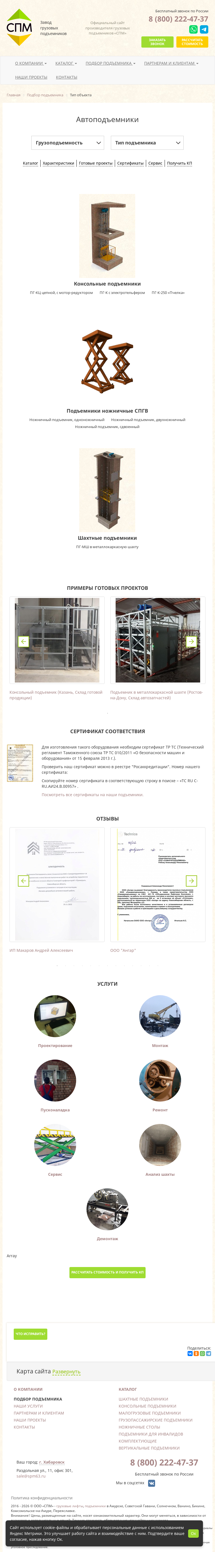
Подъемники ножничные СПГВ (107, 410)
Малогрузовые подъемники (150, 1413)
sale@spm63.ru (31, 1476)
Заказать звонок (157, 42)
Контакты (66, 77)
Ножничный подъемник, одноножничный (66, 419)
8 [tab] (116, 966)
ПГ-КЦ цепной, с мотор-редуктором (61, 292)
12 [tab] (149, 966)
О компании (28, 1389)
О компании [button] (31, 63)
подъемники (95, 1506)
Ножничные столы (139, 1427)
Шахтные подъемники (107, 537)
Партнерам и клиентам (39, 1413)
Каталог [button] (66, 63)
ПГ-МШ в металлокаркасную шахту (107, 546)
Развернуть (66, 1371)
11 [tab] (141, 966)
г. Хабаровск (52, 1462)
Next (191, 641)
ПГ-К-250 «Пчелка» (168, 292)
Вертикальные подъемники (149, 1448)
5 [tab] (91, 966)
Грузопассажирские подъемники (156, 1420)
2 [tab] (65, 966)
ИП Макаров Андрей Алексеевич (41, 950)
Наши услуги (28, 1406)
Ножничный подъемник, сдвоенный (107, 426)
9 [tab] (124, 966)
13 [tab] (158, 966)
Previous (23, 641)
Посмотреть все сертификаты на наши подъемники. (93, 794)
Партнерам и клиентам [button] (171, 63)
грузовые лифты (69, 1506)
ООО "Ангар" (123, 950)
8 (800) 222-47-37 (178, 19)
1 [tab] (107, 713)
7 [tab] (107, 966)
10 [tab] (132, 966)
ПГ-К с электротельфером (122, 292)
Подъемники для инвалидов (151, 1434)
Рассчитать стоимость (192, 42)
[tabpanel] (57, 650)
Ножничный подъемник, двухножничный (148, 419)
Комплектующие (138, 1441)
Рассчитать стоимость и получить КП (107, 1272)
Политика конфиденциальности (42, 1497)
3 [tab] (74, 966)
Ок (193, 1533)
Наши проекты (31, 77)
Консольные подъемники (107, 283)
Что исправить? (30, 1333)
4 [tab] (82, 966)
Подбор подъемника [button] (110, 63)
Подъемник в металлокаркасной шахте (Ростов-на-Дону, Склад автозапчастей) (156, 694)
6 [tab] (99, 966)
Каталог (128, 1389)
